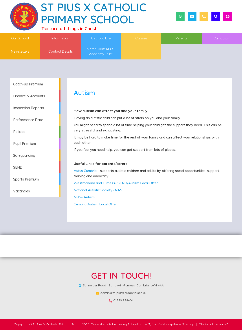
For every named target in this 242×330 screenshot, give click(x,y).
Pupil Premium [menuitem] (24, 143)
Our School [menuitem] (20, 38)
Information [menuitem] (60, 38)
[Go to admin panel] (213, 324)
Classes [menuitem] (141, 38)
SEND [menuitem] (17, 167)
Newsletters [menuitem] (20, 51)
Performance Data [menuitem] (28, 120)
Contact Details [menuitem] (60, 51)
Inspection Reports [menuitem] (28, 108)
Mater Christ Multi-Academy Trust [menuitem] (101, 51)
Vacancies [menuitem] (21, 191)
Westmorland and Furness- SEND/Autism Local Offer (116, 183)
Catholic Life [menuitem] (101, 38)
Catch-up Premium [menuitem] (28, 84)
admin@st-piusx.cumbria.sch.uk (123, 293)
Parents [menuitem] (181, 38)
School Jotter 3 (139, 324)
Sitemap (188, 324)
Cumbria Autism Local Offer (95, 204)
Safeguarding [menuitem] (24, 155)
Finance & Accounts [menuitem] (29, 96)
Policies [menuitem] (19, 131)
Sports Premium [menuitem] (26, 179)
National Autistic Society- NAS (98, 190)
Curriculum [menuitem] (221, 38)
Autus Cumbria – (86, 170)
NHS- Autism (84, 197)
